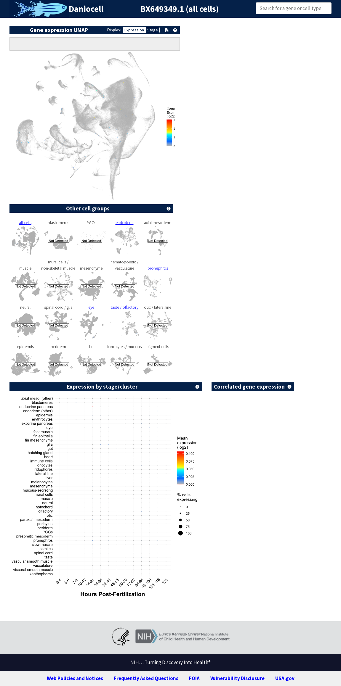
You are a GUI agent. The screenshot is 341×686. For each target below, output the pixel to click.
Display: (114, 29)
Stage (152, 30)
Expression (134, 30)
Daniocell (86, 9)
